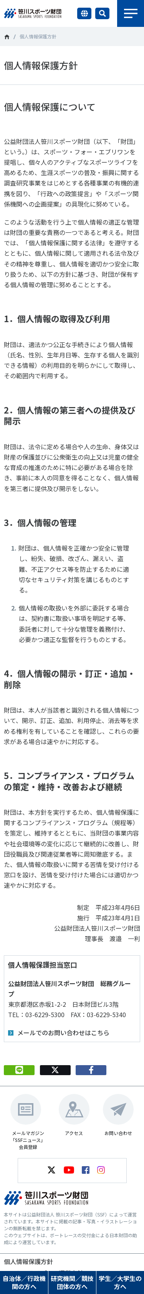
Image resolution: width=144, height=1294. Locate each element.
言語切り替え (84, 13)
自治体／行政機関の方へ (24, 1282)
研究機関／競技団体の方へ (72, 1282)
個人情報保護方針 (28, 1261)
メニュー (130, 13)
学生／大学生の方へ (120, 1282)
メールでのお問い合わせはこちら (63, 1032)
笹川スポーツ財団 (7, 37)
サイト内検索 (102, 13)
